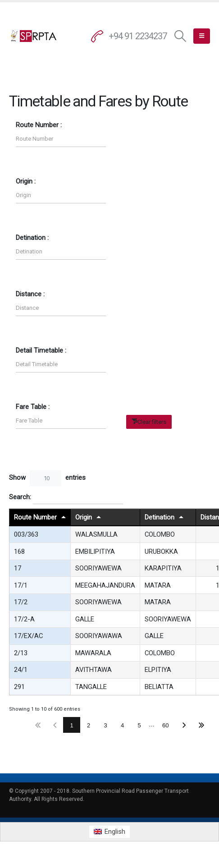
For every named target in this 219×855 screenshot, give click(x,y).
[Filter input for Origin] (61, 195)
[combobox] (45, 478)
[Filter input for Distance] (61, 308)
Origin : (26, 181)
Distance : (30, 294)
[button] (180, 36)
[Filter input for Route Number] (61, 139)
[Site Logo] (34, 36)
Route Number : (39, 125)
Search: (66, 497)
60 (165, 725)
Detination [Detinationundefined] (159, 517)
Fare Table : (33, 407)
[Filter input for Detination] (61, 252)
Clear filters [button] (151, 421)
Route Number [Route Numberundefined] (35, 517)
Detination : (32, 238)
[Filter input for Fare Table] (61, 421)
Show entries (47, 478)
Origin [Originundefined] (83, 517)
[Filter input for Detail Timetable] (61, 364)
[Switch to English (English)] (109, 832)
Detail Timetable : (41, 350)
